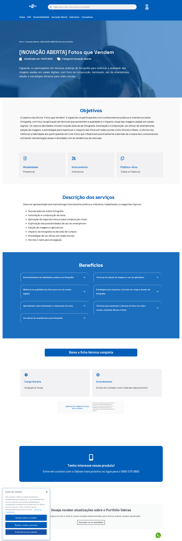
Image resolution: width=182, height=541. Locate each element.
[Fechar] (47, 501)
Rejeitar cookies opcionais (26, 534)
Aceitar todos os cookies (26, 527)
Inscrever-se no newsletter (91, 522)
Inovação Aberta (32, 42)
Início (21, 42)
